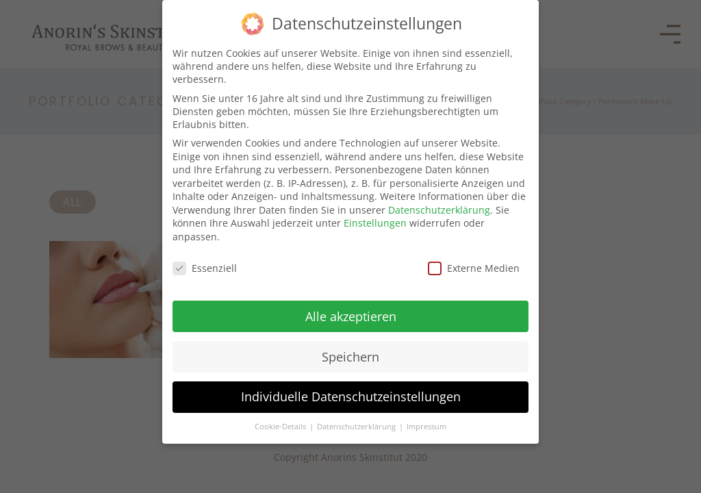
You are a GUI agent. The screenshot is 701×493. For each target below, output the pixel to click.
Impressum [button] (426, 426)
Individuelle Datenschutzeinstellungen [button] (351, 396)
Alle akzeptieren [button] (350, 315)
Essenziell (205, 266)
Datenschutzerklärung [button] (357, 426)
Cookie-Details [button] (281, 426)
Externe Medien (474, 266)
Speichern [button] (350, 355)
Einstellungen (375, 222)
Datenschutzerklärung (439, 208)
